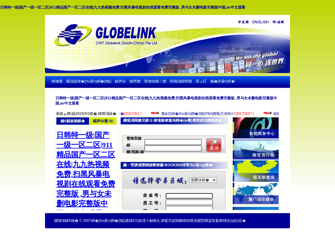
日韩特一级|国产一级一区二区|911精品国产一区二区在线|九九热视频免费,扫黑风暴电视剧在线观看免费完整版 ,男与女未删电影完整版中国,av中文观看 (122, 7)
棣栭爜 (56, 81)
